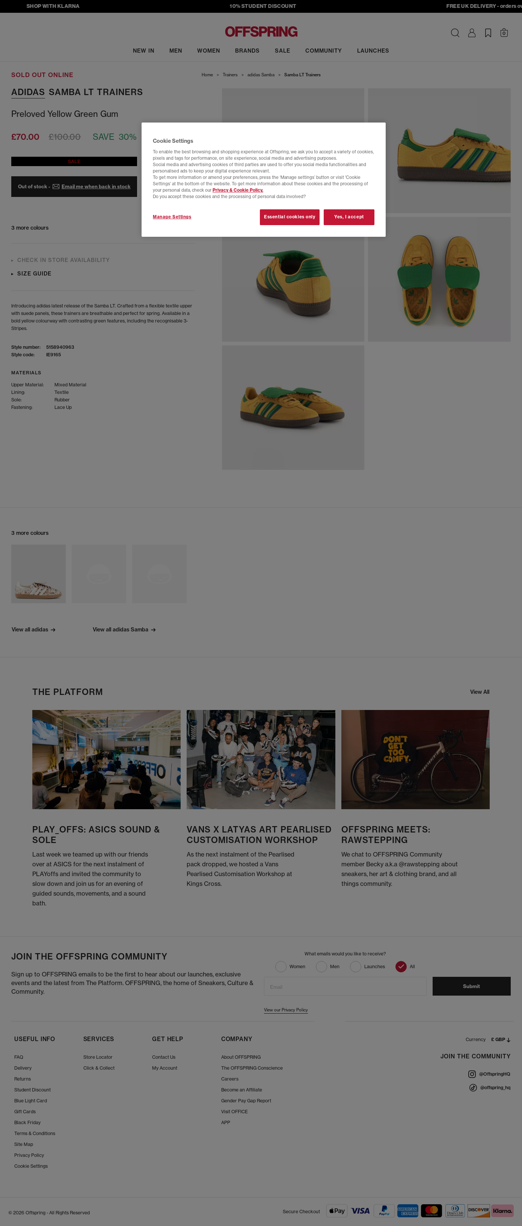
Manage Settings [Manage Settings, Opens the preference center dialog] (172, 216)
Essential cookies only (289, 216)
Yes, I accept (349, 216)
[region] (264, 180)
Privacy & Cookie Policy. (238, 190)
